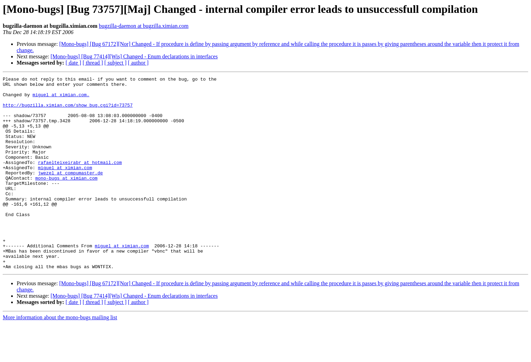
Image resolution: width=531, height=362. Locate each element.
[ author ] (138, 63)
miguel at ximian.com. (61, 99)
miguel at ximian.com (65, 186)
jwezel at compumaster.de (70, 192)
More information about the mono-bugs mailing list (60, 356)
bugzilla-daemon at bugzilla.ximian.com (144, 26)
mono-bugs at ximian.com (66, 199)
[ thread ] (93, 63)
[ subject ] (115, 63)
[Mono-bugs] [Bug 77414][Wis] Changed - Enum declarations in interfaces (134, 56)
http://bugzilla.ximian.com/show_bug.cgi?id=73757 (67, 111)
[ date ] (73, 63)
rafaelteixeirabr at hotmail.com (80, 180)
